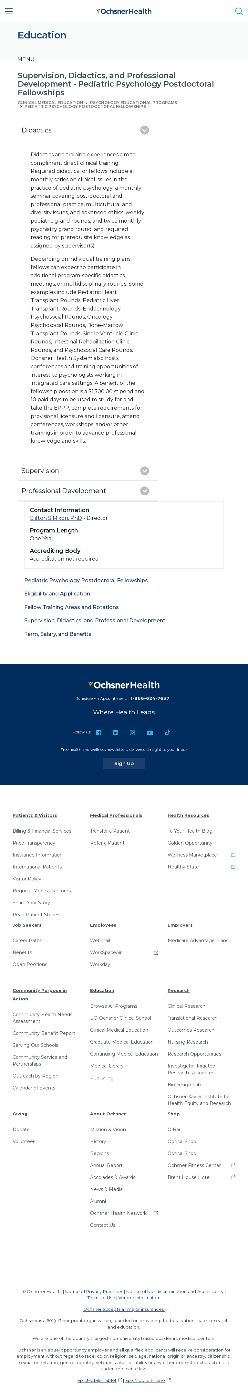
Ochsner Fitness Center (194, 1165)
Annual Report (106, 1165)
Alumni (98, 1201)
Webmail (100, 940)
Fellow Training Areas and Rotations (71, 607)
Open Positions (30, 964)
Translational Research (193, 1018)
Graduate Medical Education (122, 1042)
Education (102, 990)
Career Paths (27, 940)
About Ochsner (108, 1113)
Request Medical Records (42, 891)
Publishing (102, 1078)
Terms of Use (101, 1297)
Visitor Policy (27, 879)
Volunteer (24, 1141)
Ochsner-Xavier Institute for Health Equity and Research (199, 1100)
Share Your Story (31, 903)
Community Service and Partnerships (40, 1060)
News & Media (106, 1189)
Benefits (22, 952)
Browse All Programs (113, 1006)
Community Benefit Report (44, 1033)
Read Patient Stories (36, 915)
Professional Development (63, 491)
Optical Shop (182, 1141)
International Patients (37, 867)
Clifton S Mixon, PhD (56, 518)
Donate (21, 1129)
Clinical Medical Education (119, 1030)
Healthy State (183, 867)
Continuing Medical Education (124, 1054)
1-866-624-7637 (149, 698)
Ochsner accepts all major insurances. (124, 1309)
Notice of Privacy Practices (94, 1291)
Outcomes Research (191, 1030)
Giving (20, 1113)
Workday (100, 964)
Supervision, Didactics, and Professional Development (94, 620)
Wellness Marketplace (192, 855)
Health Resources (188, 815)
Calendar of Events (34, 1088)
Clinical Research (186, 1006)
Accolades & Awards (112, 1177)
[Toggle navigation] (26, 59)
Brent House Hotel (189, 1177)
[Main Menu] (9, 11)
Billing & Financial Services (42, 831)
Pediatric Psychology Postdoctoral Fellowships (85, 106)
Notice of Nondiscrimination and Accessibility (175, 1291)
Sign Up (129, 763)
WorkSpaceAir (106, 952)
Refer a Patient (107, 843)
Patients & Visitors (35, 815)
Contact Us (102, 1225)
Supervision (40, 471)
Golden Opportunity (190, 843)
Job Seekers (27, 925)
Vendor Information (139, 1297)
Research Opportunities (194, 1054)
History (98, 1141)
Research (179, 990)
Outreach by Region (35, 1076)
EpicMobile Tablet (97, 1380)
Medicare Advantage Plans (198, 940)
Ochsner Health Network (118, 1213)
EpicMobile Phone (145, 1380)
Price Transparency (34, 843)
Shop (174, 1113)
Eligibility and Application (57, 594)
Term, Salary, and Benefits (57, 634)
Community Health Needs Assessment (42, 1018)
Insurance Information (38, 855)
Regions (99, 1153)
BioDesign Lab (184, 1085)
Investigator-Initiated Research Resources (191, 1069)
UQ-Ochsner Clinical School (120, 1018)
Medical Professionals (116, 815)
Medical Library (107, 1066)
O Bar (174, 1129)
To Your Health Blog (190, 831)
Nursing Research (188, 1042)
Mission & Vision (108, 1129)
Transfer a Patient (110, 831)
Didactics (36, 130)
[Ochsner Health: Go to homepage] (124, 10)
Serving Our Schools (35, 1045)
